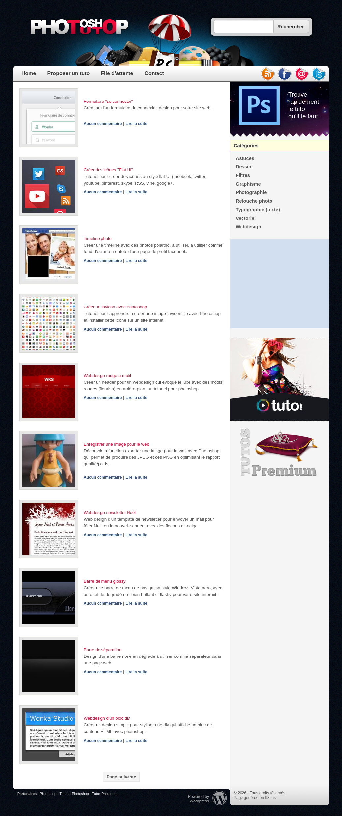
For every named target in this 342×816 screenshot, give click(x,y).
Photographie (251, 192)
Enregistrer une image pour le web (116, 444)
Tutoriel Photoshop (74, 794)
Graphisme (248, 184)
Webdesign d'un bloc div (107, 718)
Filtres (243, 175)
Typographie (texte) (258, 209)
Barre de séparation (102, 649)
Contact (154, 73)
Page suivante (121, 776)
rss (267, 74)
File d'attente (117, 73)
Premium (279, 452)
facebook (284, 74)
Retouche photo (254, 201)
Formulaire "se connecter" (108, 101)
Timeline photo (98, 238)
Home (28, 73)
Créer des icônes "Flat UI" (108, 169)
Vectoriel (246, 218)
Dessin (243, 166)
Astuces (245, 158)
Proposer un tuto (68, 73)
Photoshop (48, 794)
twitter (319, 74)
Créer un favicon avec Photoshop (115, 307)
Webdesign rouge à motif (107, 375)
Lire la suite (136, 123)
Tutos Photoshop (105, 794)
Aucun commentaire (103, 123)
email (302, 74)
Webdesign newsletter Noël (110, 512)
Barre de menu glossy (104, 581)
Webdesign (248, 226)
